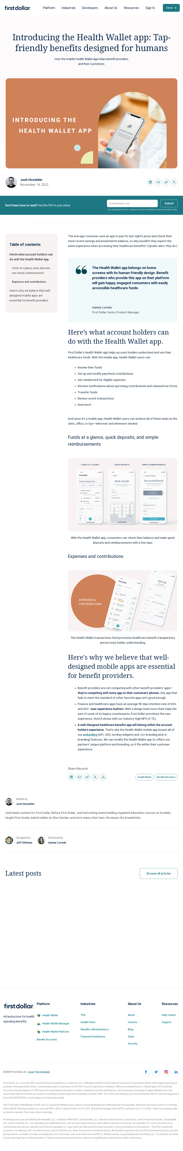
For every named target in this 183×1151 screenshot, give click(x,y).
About (131, 1015)
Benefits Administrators (95, 1029)
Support (166, 1022)
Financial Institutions (93, 1036)
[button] (49, 8)
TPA (83, 1015)
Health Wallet (50, 1015)
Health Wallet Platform (55, 1031)
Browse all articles (159, 873)
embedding (90, 734)
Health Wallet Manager (55, 1023)
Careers (132, 1022)
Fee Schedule (42, 1072)
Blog (130, 1029)
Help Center (169, 1015)
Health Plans (88, 1022)
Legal (31, 1072)
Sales (131, 1036)
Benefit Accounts (47, 1039)
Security (132, 1043)
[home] (17, 7)
